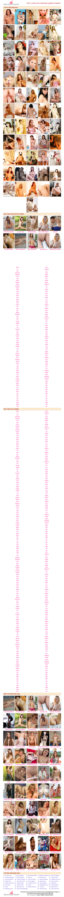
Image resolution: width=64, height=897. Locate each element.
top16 (29, 884)
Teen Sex (42, 886)
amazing (46, 269)
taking (17, 383)
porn (46, 359)
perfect (46, 353)
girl (17, 310)
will (46, 404)
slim (17, 374)
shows (17, 372)
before (46, 276)
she (46, 368)
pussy (17, 363)
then (47, 389)
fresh (17, 301)
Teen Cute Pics (54, 881)
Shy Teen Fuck (43, 888)
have (46, 319)
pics (47, 355)
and (17, 271)
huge (46, 327)
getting (46, 308)
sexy (17, 368)
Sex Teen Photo (20, 875)
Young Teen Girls (21, 881)
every (17, 299)
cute (47, 291)
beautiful (17, 274)
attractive (17, 272)
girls (47, 310)
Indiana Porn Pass (9, 883)
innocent (17, 329)
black (17, 280)
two (46, 396)
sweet (17, 381)
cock (17, 291)
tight (46, 393)
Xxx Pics (30, 877)
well (17, 400)
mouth (17, 344)
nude (46, 348)
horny (46, 325)
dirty (46, 295)
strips (17, 378)
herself (17, 323)
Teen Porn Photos (21, 879)
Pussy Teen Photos (32, 875)
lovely (17, 338)
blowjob (17, 282)
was (46, 398)
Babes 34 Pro (54, 886)
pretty (46, 361)
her (46, 321)
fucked (17, 304)
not (17, 348)
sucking (17, 380)
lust (17, 340)
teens (17, 385)
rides (46, 365)
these (17, 391)
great (46, 314)
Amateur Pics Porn (55, 879)
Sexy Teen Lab (20, 886)
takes (46, 381)
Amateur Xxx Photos (44, 875)
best (17, 278)
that (46, 385)
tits (46, 395)
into (17, 331)
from (46, 301)
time (17, 395)
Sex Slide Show (55, 884)
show (17, 370)
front (17, 302)
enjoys (46, 297)
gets (17, 308)
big (46, 278)
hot (17, 327)
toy (17, 396)
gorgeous (17, 314)
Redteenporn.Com (44, 884)
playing (46, 357)
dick (47, 293)
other (17, 351)
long (17, 336)
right (17, 366)
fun (17, 306)
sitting (46, 372)
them (17, 389)
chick (17, 289)
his (17, 325)
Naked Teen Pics (32, 886)
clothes (46, 289)
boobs (17, 284)
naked (46, 344)
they (47, 391)
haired (46, 316)
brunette (18, 286)
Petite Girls (54, 883)
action (17, 267)
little (47, 334)
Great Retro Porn (32, 883)
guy (17, 316)
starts (17, 376)
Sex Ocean (7, 884)
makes (17, 342)
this (17, 393)
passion (17, 353)
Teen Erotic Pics (55, 888)
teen (47, 383)
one (46, 349)
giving (17, 312)
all (17, 269)
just (46, 331)
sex (46, 366)
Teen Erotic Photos (9, 877)
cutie (17, 293)
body (46, 282)
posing (17, 361)
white (17, 404)
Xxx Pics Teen (8, 875)
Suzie (6, 886)
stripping (46, 376)
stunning (46, 378)
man (47, 342)
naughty (17, 346)
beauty (46, 274)
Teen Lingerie (31, 881)
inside (46, 329)
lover (46, 338)
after (46, 267)
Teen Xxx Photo (32, 879)
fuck (47, 302)
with (17, 406)
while (46, 402)
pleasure (17, 359)
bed (17, 276)
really (46, 363)
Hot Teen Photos (20, 877)
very (17, 398)
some (46, 374)
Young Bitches (43, 883)
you (46, 406)
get (46, 306)
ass (46, 271)
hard (17, 318)
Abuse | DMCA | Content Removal (45, 894)
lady (17, 333)
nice (47, 346)
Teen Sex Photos (9, 879)
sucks (46, 380)
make (46, 340)
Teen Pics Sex (42, 877)
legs (47, 333)
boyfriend (46, 284)
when (17, 402)
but (46, 286)
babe (46, 272)
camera (17, 287)
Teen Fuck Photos (55, 875)
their (46, 387)
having (17, 321)
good (46, 312)
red (17, 365)
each (17, 297)
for (46, 299)
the (17, 387)
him (46, 323)
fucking (46, 304)
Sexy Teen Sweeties (21, 888)
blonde (46, 280)
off (17, 349)
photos (17, 355)
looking (46, 336)
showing (46, 370)
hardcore (46, 318)
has (17, 319)
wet (46, 400)
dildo (17, 295)
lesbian (17, 334)
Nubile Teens (43, 881)
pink (17, 357)
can (46, 287)
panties (46, 351)
